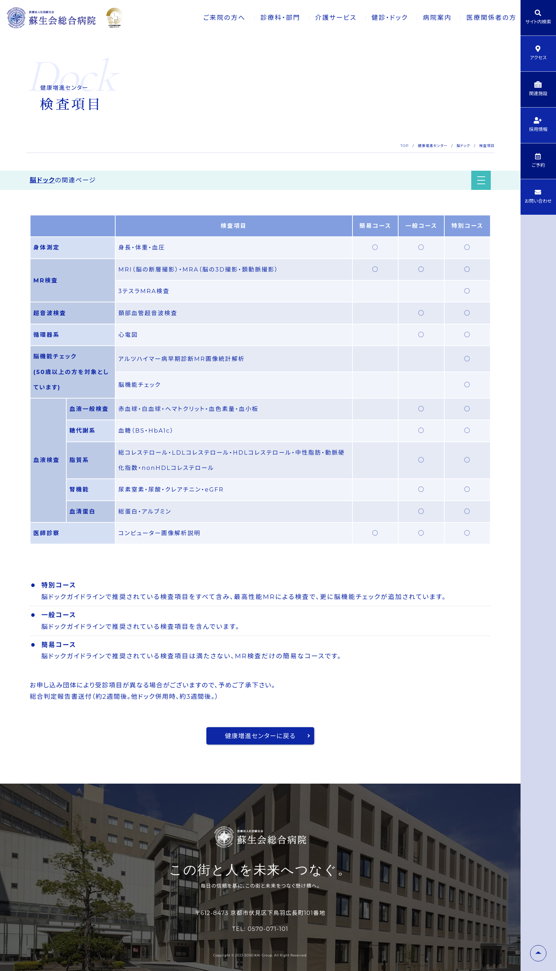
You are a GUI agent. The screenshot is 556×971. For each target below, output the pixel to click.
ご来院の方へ (212, 18)
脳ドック (463, 145)
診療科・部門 (269, 18)
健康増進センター (432, 145)
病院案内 (427, 18)
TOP (404, 145)
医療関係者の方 (482, 18)
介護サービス (324, 18)
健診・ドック (379, 18)
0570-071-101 (268, 929)
